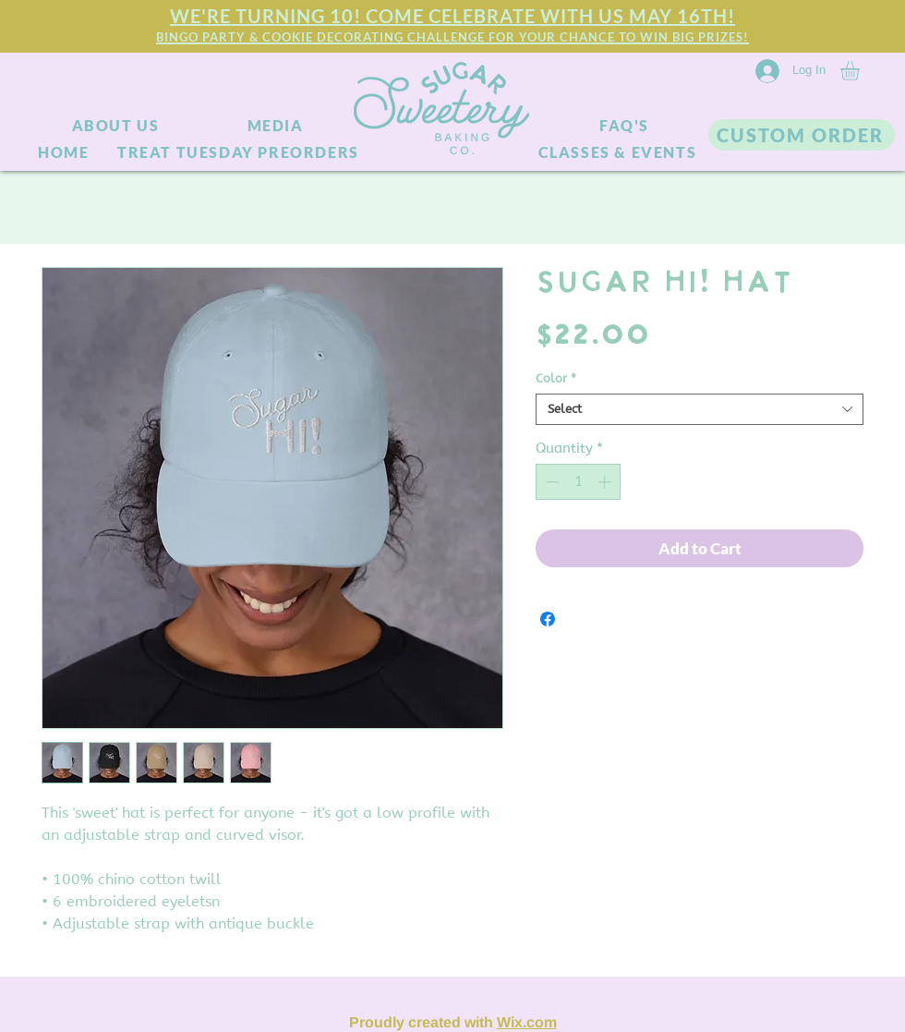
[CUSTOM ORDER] (801, 135)
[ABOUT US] (117, 125)
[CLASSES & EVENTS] (619, 151)
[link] (861, 70)
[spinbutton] (578, 482)
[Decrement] (550, 482)
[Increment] (606, 482)
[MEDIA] (277, 125)
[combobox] (699, 409)
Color (556, 378)
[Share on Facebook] (548, 619)
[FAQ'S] (626, 125)
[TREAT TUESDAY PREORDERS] (240, 151)
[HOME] (65, 151)
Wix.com (527, 1022)
